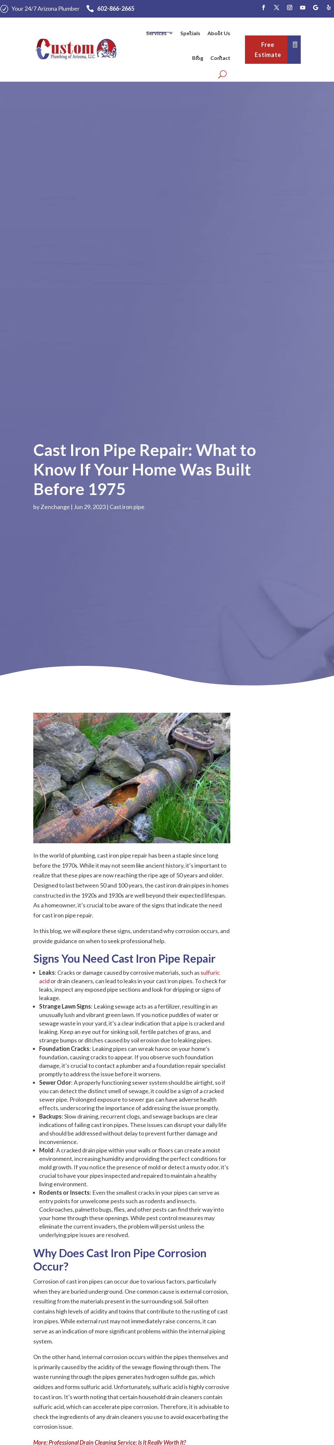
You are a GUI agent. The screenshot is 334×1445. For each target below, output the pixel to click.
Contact (220, 58)
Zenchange (55, 506)
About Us (218, 33)
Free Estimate (268, 49)
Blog (197, 58)
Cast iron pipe (127, 506)
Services (156, 33)
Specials (190, 33)
